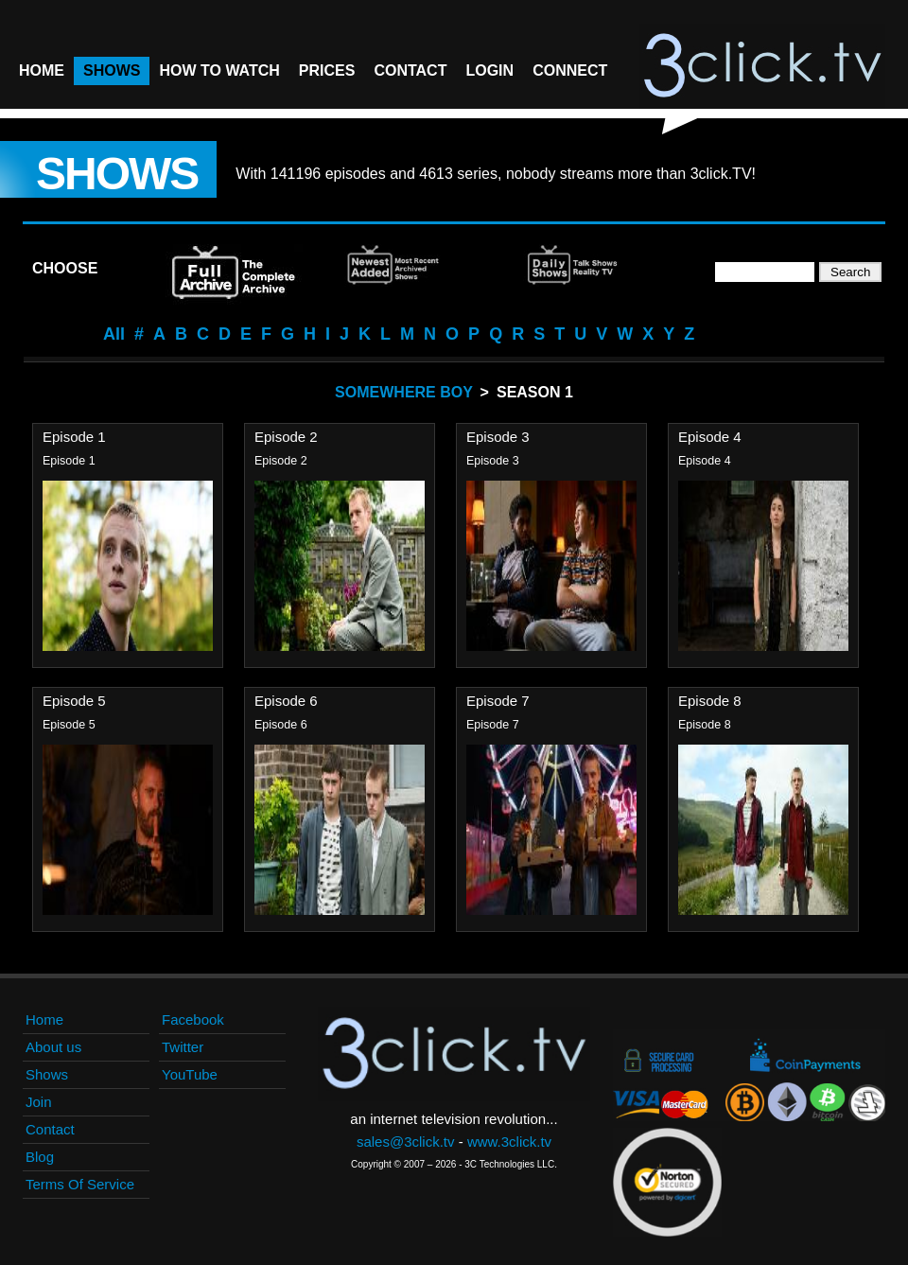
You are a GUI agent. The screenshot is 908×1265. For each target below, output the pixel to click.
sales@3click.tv (406, 1141)
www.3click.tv (509, 1141)
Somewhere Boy (404, 392)
